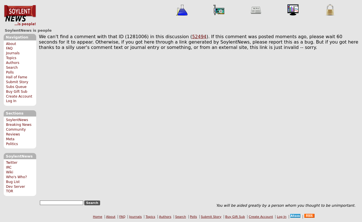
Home (97, 217)
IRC (9, 167)
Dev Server (15, 187)
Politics (12, 144)
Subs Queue (16, 87)
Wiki (9, 172)
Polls (10, 72)
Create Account (19, 96)
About (11, 44)
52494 (199, 36)
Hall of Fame (16, 77)
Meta (10, 139)
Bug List (13, 182)
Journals (13, 53)
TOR (9, 191)
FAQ (9, 48)
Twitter (11, 163)
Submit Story (17, 82)
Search (12, 68)
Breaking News (18, 125)
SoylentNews (20, 15)
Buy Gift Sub (16, 92)
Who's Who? (16, 177)
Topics (11, 58)
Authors (12, 63)
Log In (11, 101)
